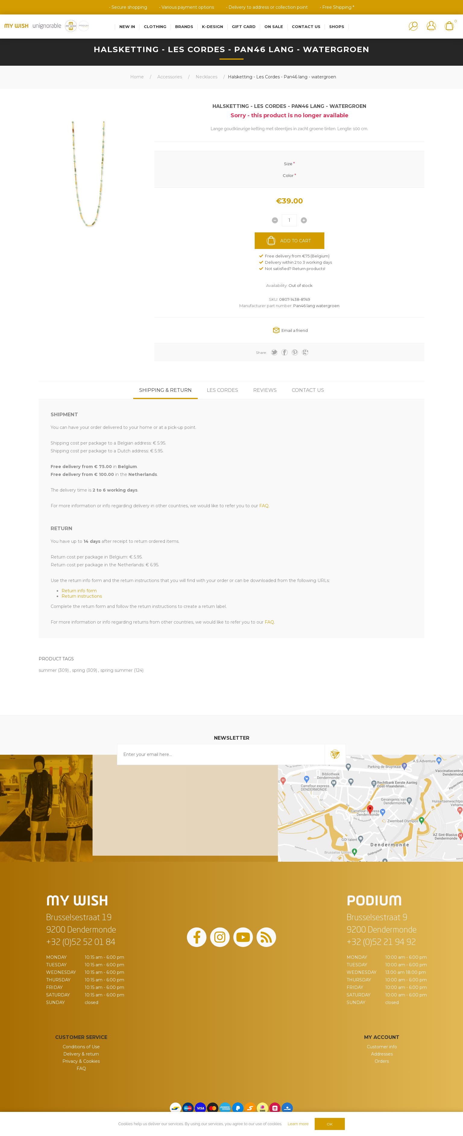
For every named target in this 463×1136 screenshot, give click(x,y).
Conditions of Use (81, 1046)
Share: (261, 352)
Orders (382, 1061)
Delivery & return (81, 1054)
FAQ (81, 1068)
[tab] (165, 390)
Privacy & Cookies (81, 1061)
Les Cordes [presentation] (222, 390)
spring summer (116, 670)
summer (48, 670)
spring (78, 670)
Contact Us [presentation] (308, 390)
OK (329, 1124)
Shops (336, 26)
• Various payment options (186, 7)
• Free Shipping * (337, 7)
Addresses (382, 1054)
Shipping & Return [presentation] (165, 390)
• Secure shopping (128, 7)
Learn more (298, 1124)
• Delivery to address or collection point (267, 7)
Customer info (382, 1046)
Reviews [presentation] (265, 390)
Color (288, 175)
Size (288, 163)
